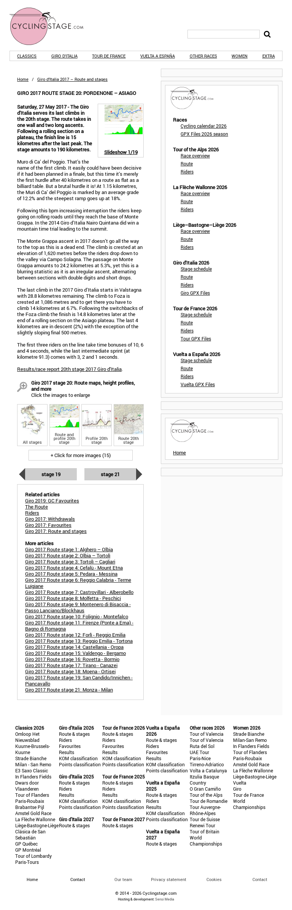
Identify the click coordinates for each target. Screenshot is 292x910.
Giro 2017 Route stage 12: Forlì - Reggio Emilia (75, 634)
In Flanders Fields (33, 777)
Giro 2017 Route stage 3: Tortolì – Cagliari (70, 561)
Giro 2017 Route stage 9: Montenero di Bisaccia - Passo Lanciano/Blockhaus (78, 607)
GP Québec (26, 844)
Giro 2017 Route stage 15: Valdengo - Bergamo (75, 653)
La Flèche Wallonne (35, 819)
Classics (26, 56)
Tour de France (108, 56)
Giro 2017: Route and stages (56, 531)
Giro (237, 789)
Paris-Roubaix (29, 801)
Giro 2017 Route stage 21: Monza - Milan (69, 689)
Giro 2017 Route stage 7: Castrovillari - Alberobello (79, 592)
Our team (123, 879)
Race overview (195, 155)
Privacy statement (168, 879)
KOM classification (78, 758)
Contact (259, 879)
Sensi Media (164, 899)
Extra (268, 56)
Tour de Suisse (205, 819)
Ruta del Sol (202, 746)
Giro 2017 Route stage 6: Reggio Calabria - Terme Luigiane (78, 582)
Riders (187, 172)
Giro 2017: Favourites (48, 525)
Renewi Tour (202, 825)
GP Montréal (28, 850)
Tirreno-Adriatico (207, 764)
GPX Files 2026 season (204, 134)
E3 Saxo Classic (31, 770)
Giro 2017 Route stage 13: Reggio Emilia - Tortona (79, 640)
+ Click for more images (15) (81, 455)
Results (66, 752)
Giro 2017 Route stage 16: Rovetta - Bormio (72, 659)
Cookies (214, 879)
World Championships (206, 841)
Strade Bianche (30, 758)
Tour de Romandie (208, 801)
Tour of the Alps (206, 795)
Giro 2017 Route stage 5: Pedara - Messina (71, 573)
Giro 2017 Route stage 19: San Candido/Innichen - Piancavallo (79, 680)
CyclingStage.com (51, 26)
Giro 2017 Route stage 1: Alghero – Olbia (69, 549)
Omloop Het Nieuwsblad (27, 737)
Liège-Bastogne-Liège (37, 825)
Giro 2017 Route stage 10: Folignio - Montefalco (76, 616)
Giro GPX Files (195, 293)
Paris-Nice (200, 758)
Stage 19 (50, 474)
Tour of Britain (204, 831)
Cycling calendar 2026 (204, 126)
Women (240, 56)
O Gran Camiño (205, 789)
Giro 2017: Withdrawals (50, 518)
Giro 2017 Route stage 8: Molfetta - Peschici (73, 598)
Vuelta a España (157, 56)
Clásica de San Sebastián (30, 834)
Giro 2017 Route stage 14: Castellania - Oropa (74, 647)
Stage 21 (110, 474)
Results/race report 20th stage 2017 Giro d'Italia (69, 369)
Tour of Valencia (207, 734)
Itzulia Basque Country (204, 780)
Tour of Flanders (32, 795)
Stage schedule (196, 269)
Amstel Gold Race (33, 813)
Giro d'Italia (64, 56)
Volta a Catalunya (208, 770)
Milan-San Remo (250, 740)
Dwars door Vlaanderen (27, 786)
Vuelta (239, 783)
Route (187, 163)
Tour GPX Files (196, 338)
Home (23, 79)
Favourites (70, 746)
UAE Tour (199, 752)
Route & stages (74, 734)
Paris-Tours (27, 862)
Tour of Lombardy (33, 856)
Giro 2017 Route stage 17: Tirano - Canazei (71, 665)
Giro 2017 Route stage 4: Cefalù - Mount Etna (74, 567)
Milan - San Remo (33, 764)
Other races (203, 56)
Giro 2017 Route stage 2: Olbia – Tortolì (67, 555)
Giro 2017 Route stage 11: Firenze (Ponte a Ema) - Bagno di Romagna (79, 625)
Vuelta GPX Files (198, 384)
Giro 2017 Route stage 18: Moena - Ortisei (70, 671)
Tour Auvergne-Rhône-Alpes (205, 810)
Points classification (80, 764)
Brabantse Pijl (29, 807)
